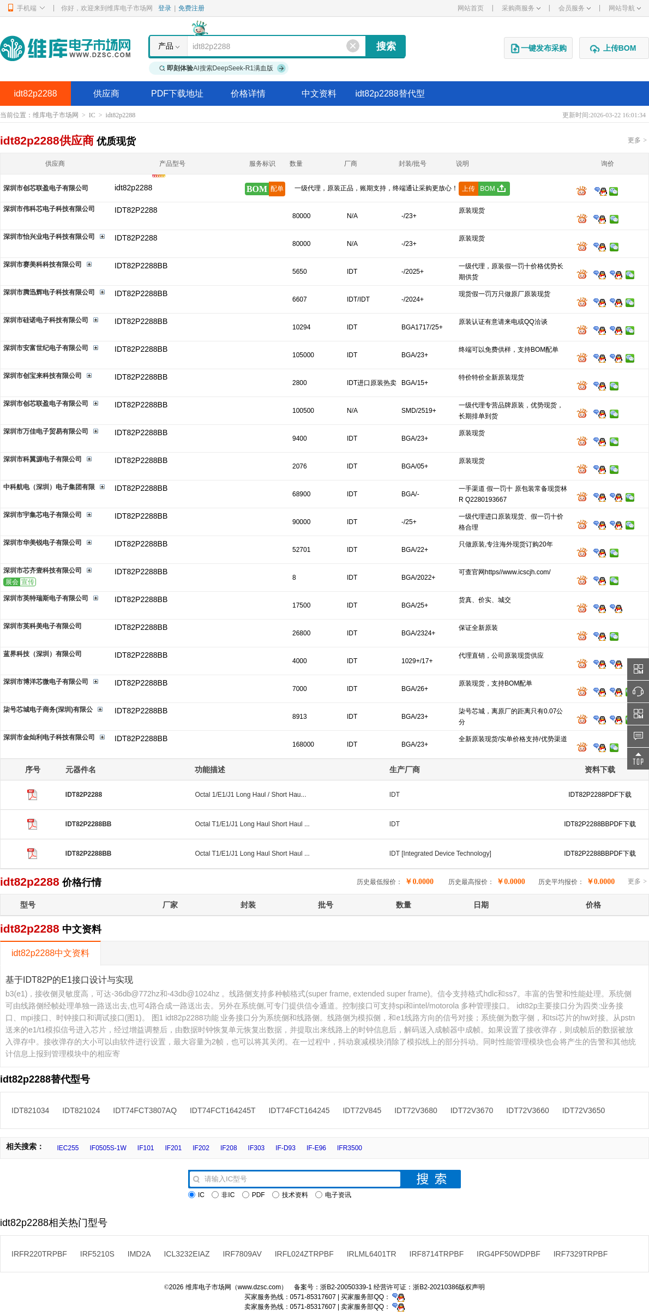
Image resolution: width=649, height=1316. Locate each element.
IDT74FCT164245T (223, 1110)
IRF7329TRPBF (581, 1253)
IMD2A (139, 1253)
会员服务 (574, 8)
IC (92, 115)
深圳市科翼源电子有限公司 (42, 459)
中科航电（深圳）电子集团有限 (49, 487)
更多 (637, 140)
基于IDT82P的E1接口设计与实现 (69, 979)
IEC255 (68, 1148)
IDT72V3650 (583, 1110)
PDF (253, 1195)
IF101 (145, 1148)
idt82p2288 (35, 93)
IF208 (228, 1148)
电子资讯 (333, 1195)
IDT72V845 (361, 1110)
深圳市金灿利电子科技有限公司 (49, 737)
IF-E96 (316, 1148)
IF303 (256, 1148)
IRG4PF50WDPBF (508, 1253)
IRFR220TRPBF (39, 1253)
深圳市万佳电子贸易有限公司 (45, 431)
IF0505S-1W (107, 1148)
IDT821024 (81, 1110)
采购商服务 (521, 8)
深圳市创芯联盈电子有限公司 (45, 188)
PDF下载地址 (177, 93)
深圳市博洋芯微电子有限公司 (45, 682)
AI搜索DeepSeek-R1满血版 (222, 68)
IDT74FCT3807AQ (145, 1110)
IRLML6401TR (371, 1253)
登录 (164, 8)
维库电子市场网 (56, 115)
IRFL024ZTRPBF (304, 1253)
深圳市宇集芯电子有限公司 (42, 515)
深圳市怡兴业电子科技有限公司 (49, 237)
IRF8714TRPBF (437, 1253)
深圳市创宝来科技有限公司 (42, 376)
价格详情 (248, 93)
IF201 (173, 1148)
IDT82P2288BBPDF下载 (599, 824)
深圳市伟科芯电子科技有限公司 (49, 209)
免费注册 (191, 8)
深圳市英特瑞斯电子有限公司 (45, 598)
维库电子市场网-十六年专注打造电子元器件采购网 (65, 48)
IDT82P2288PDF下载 (599, 794)
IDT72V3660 (527, 1110)
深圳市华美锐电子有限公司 (42, 542)
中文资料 (319, 93)
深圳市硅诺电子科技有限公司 (45, 320)
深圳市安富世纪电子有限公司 (45, 348)
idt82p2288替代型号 (389, 97)
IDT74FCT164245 (298, 1110)
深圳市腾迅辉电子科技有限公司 (49, 292)
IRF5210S (97, 1253)
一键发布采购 (538, 48)
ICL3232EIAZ (186, 1253)
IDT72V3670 (472, 1110)
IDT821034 (30, 1110)
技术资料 (290, 1195)
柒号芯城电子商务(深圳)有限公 (48, 709)
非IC (223, 1195)
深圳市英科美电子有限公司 (42, 626)
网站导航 (625, 8)
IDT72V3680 (415, 1110)
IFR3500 (349, 1148)
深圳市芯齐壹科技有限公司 (42, 570)
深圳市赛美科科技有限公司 (42, 264)
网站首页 (471, 8)
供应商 (106, 93)
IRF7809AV (242, 1253)
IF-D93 (285, 1148)
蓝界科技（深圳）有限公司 (42, 654)
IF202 (201, 1148)
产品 (165, 45)
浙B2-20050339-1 (346, 1287)
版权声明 (472, 1287)
